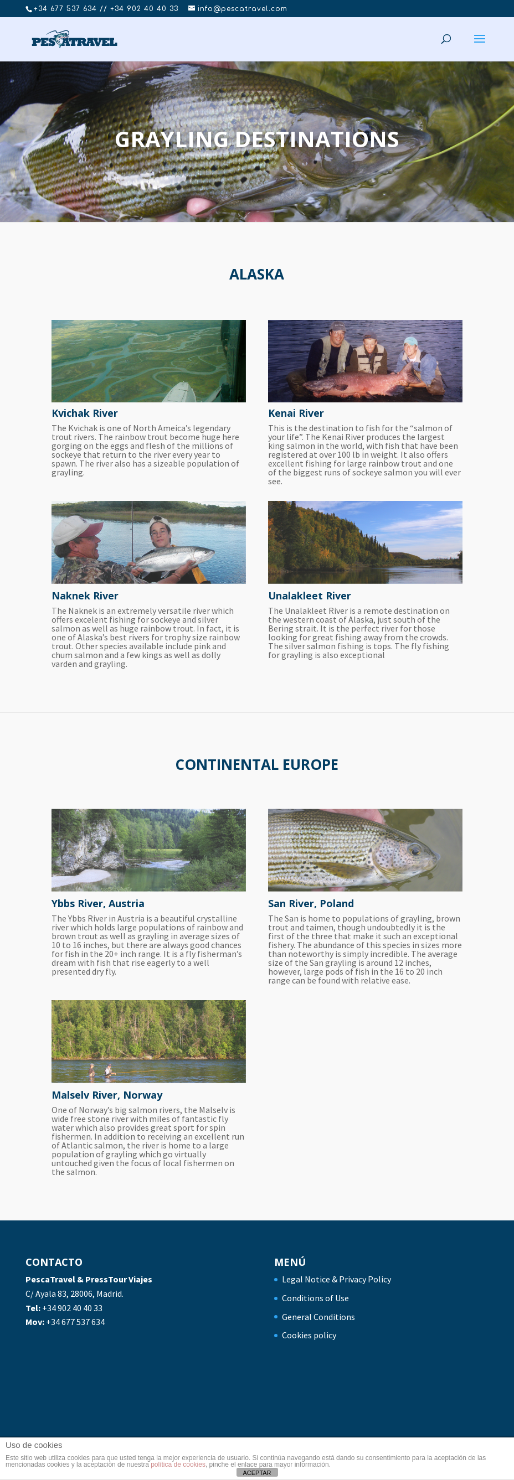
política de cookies (178, 1464)
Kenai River (296, 413)
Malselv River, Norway (107, 1094)
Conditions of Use (315, 1297)
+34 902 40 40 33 (72, 1307)
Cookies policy (309, 1335)
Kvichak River (85, 413)
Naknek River (85, 595)
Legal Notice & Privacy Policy (336, 1279)
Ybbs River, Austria (98, 903)
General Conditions (318, 1316)
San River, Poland (311, 903)
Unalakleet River (309, 595)
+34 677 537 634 (75, 1321)
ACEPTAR (257, 1472)
